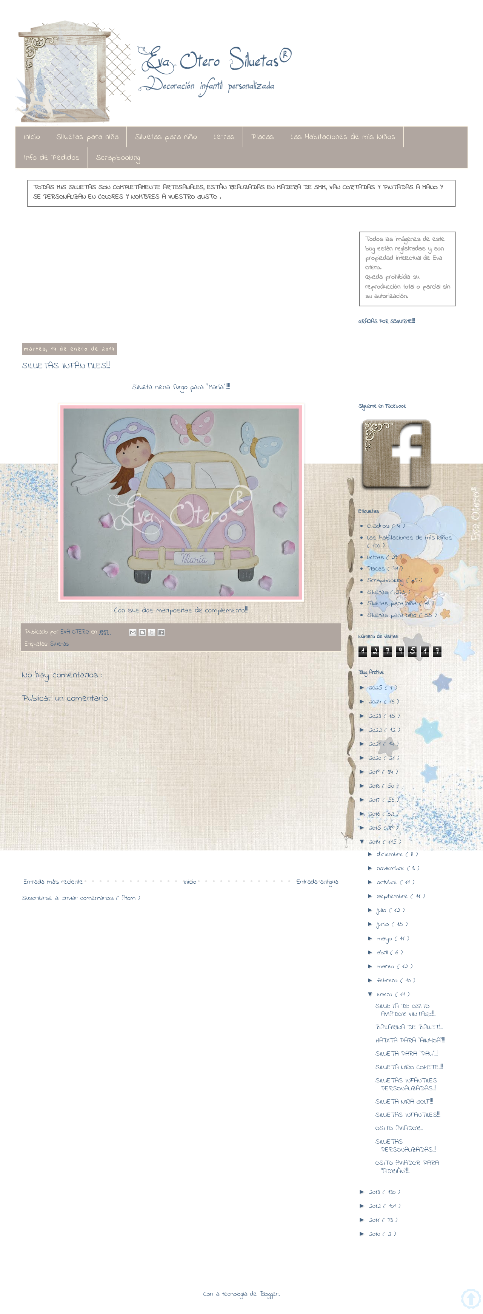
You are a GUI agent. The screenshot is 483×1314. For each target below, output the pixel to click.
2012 (376, 1206)
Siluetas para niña (87, 137)
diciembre (391, 855)
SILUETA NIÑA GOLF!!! (404, 1102)
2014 (376, 842)
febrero (388, 981)
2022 (377, 730)
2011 (375, 1220)
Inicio (31, 137)
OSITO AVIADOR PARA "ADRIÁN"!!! (407, 1167)
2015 (376, 828)
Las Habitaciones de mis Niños (343, 137)
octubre (388, 882)
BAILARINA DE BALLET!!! (409, 1028)
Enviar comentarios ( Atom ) (101, 898)
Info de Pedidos (52, 158)
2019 (375, 772)
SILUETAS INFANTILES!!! (407, 1115)
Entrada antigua (317, 882)
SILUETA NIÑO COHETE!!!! (409, 1068)
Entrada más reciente (53, 882)
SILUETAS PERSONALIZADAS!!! (405, 1146)
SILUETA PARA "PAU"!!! (406, 1054)
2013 (376, 1192)
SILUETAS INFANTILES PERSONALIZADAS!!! (406, 1085)
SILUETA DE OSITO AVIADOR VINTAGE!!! (405, 1011)
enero (386, 995)
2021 (376, 744)
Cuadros (379, 526)
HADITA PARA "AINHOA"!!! (410, 1041)
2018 (375, 786)
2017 (376, 800)
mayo (386, 939)
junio (384, 924)
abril (383, 953)
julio (383, 910)
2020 (376, 758)
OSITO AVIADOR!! (399, 1128)
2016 (376, 814)
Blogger (269, 1294)
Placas (262, 137)
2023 (376, 716)
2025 (377, 688)
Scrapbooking (118, 158)
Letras (224, 137)
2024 (376, 702)
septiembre (394, 896)
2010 (376, 1234)
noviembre (392, 868)
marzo (387, 967)
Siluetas (59, 644)
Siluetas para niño (166, 137)
